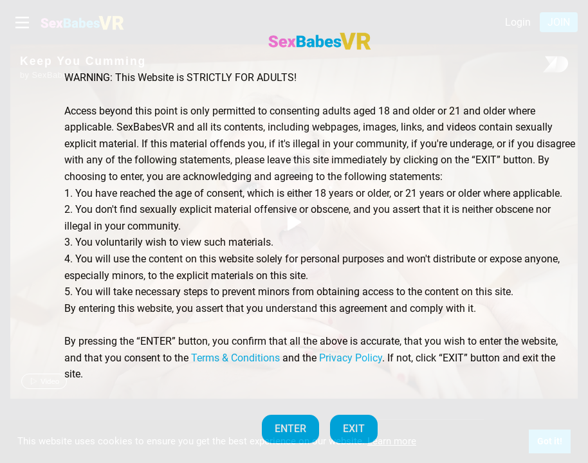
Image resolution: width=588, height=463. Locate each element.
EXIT (354, 428)
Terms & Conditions (235, 358)
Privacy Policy (350, 358)
